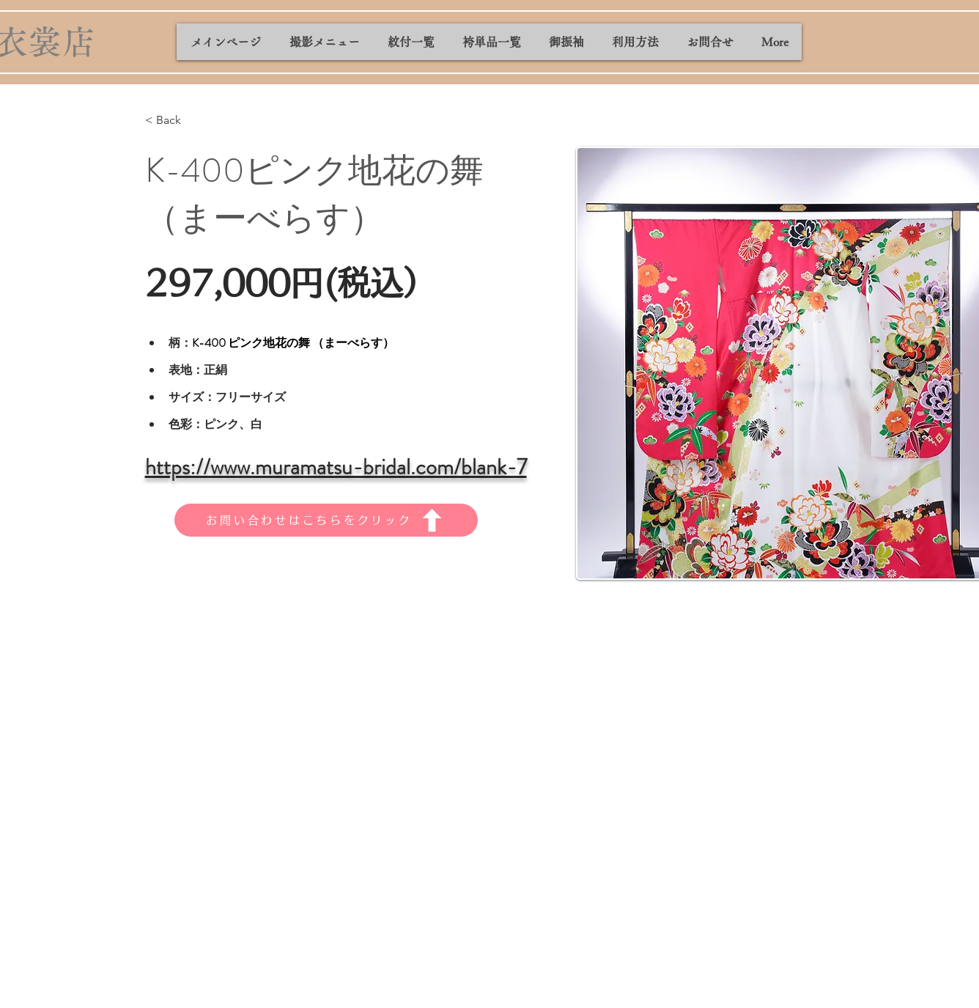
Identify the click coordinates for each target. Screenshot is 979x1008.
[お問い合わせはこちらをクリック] (326, 520)
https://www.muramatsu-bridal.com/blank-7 (336, 467)
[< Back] (174, 120)
